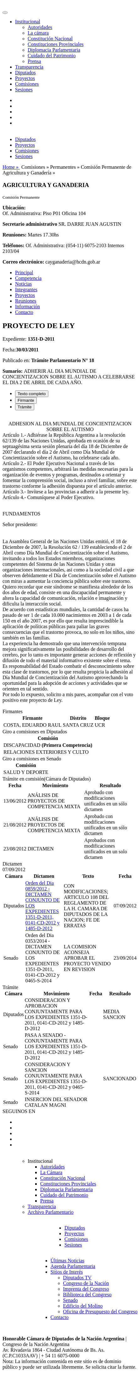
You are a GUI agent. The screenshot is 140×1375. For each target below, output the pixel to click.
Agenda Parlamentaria (73, 1266)
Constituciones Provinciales (55, 44)
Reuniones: (14, 234)
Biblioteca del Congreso (87, 1294)
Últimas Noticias (67, 1260)
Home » (11, 167)
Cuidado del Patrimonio (52, 55)
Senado (70, 1300)
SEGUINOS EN (19, 1111)
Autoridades (40, 27)
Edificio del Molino (83, 1306)
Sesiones (24, 89)
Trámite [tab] (25, 407)
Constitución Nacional (50, 38)
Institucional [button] (27, 21)
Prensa (34, 61)
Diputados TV (77, 1277)
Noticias (23, 284)
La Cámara (51, 1172)
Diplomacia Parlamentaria (54, 50)
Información (27, 306)
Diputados (25, 72)
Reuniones (25, 301)
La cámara (38, 33)
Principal (24, 272)
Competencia (28, 278)
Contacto (24, 312)
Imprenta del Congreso (86, 1289)
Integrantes (26, 289)
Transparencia (29, 67)
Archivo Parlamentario (50, 1212)
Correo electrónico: (23, 261)
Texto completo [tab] (32, 393)
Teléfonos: (13, 245)
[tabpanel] (70, 562)
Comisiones (27, 84)
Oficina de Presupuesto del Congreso (100, 1311)
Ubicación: (14, 207)
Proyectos (25, 78)
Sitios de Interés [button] (67, 1272)
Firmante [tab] (26, 400)
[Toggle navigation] (5, 13)
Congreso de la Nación (86, 1283)
